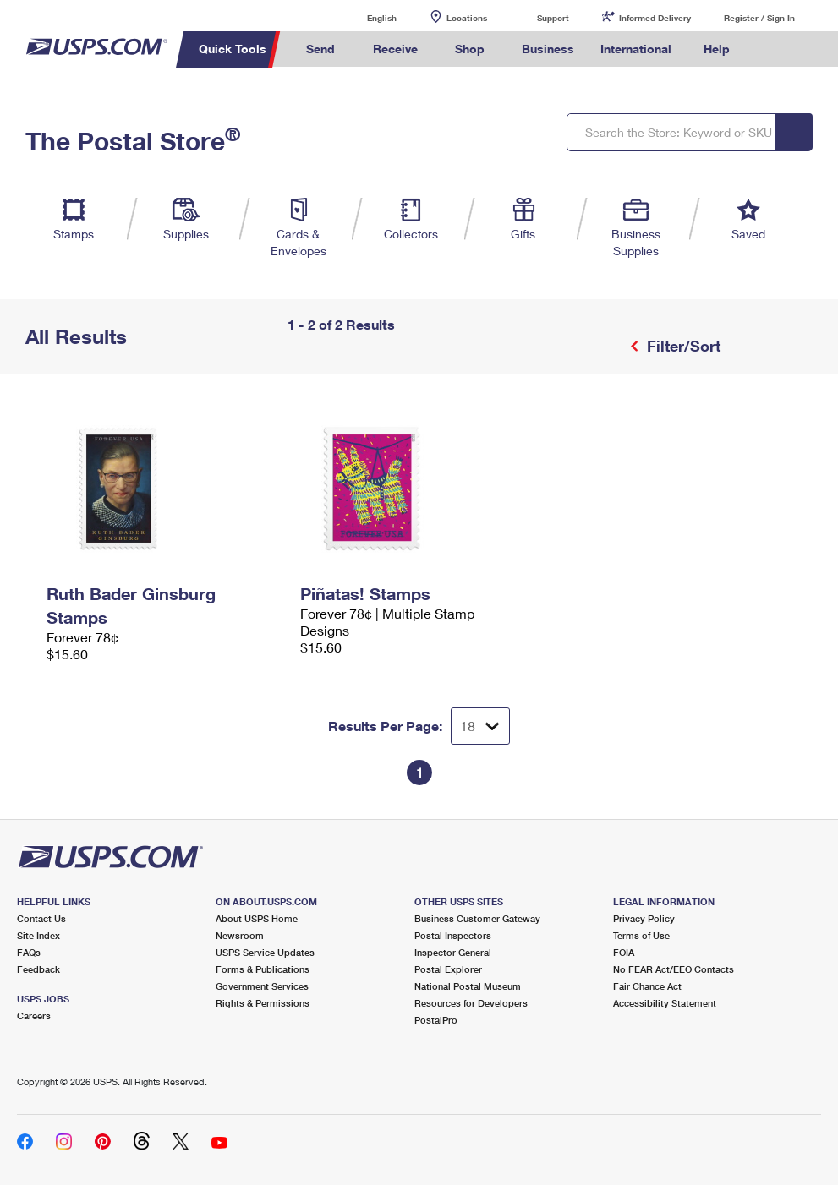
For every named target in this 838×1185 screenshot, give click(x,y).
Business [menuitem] (548, 48)
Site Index (38, 935)
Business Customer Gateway (477, 918)
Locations (466, 18)
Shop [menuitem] (470, 48)
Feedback (38, 969)
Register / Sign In (759, 18)
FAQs (29, 952)
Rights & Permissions (262, 1002)
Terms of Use (641, 935)
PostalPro (435, 1019)
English (364, 17)
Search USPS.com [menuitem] (772, 49)
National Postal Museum (467, 985)
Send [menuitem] (320, 48)
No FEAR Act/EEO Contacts (673, 969)
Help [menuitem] (717, 48)
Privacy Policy (644, 918)
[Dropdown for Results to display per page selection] (480, 726)
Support (553, 18)
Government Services (262, 985)
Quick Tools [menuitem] (232, 48)
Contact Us (41, 918)
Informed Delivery (655, 18)
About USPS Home (257, 918)
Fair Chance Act (647, 985)
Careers (34, 1015)
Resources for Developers (471, 1002)
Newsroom (240, 935)
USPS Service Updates (265, 952)
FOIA (623, 952)
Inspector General (452, 952)
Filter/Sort (681, 345)
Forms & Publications (262, 969)
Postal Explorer (448, 969)
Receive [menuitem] (395, 48)
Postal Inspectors (452, 935)
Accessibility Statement (664, 1002)
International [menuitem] (635, 48)
